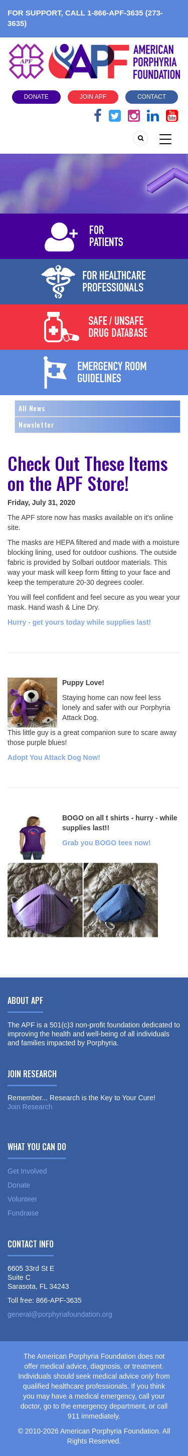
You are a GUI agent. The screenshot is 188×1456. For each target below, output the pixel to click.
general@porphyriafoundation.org (60, 1314)
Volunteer (22, 1199)
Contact (151, 96)
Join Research (30, 1107)
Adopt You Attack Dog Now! (54, 757)
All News (32, 408)
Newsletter (37, 424)
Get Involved (27, 1171)
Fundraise (23, 1213)
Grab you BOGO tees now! (106, 843)
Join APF (93, 96)
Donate (36, 96)
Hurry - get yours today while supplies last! (79, 622)
